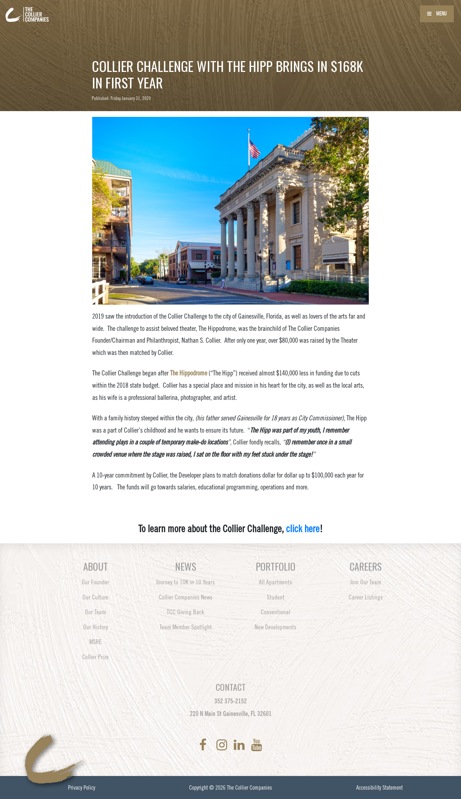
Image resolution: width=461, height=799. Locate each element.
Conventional (275, 612)
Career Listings (366, 597)
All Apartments (275, 582)
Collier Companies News (185, 597)
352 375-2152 (230, 701)
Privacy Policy (81, 787)
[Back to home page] (47, 10)
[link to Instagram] (223, 745)
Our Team (95, 612)
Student (276, 597)
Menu (437, 14)
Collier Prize (95, 657)
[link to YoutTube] (256, 745)
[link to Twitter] (213, 745)
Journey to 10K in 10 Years (185, 582)
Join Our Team (365, 582)
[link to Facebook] (204, 745)
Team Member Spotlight (186, 627)
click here (302, 528)
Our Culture (95, 597)
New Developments (275, 627)
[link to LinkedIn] (240, 745)
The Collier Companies (249, 787)
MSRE (95, 641)
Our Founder (95, 582)
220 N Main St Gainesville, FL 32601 (231, 713)
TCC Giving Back (185, 612)
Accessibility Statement (379, 787)
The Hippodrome (188, 373)
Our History (95, 627)
